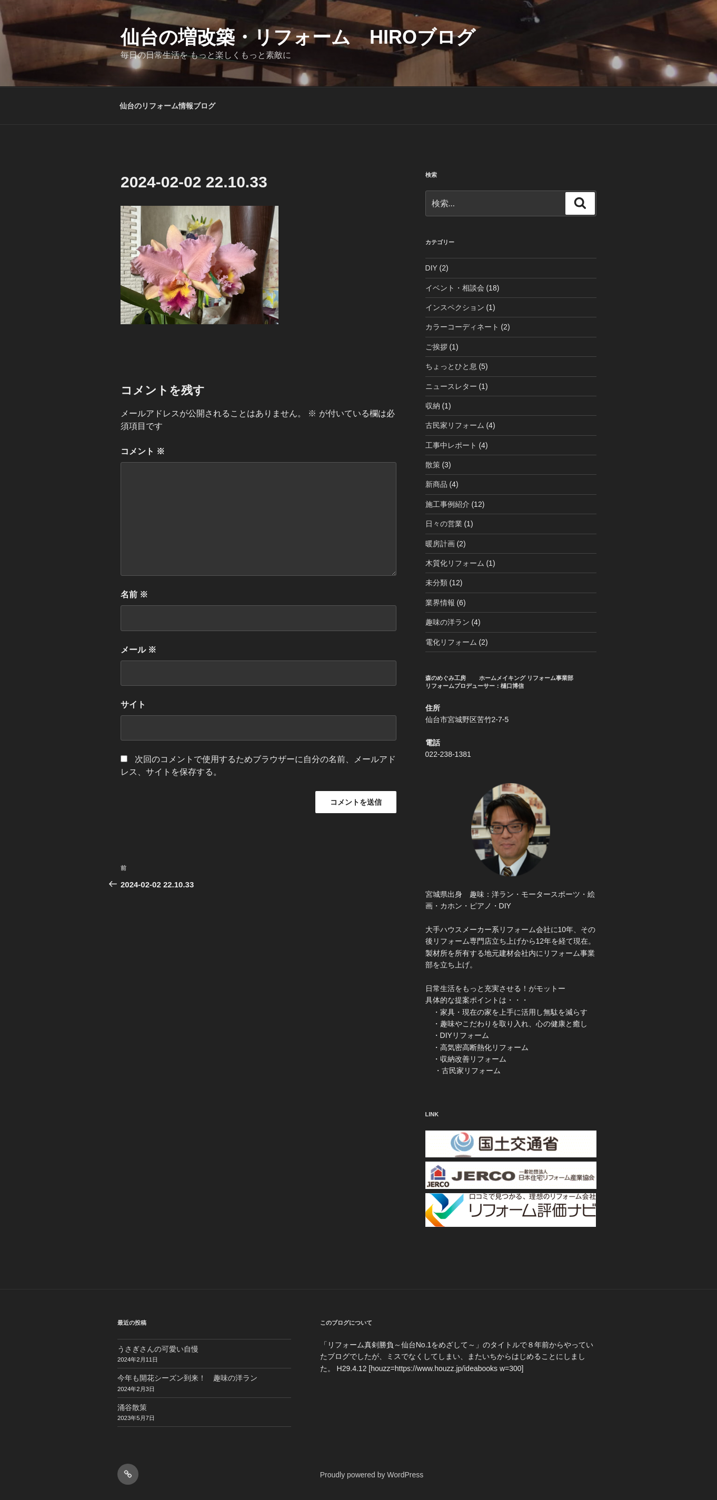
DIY (431, 268)
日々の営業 (443, 523)
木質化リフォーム (454, 563)
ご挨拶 (436, 347)
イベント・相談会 (454, 288)
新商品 (436, 484)
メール (138, 649)
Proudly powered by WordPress (372, 1475)
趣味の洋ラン (447, 622)
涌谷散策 (132, 1407)
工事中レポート (451, 445)
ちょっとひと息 (451, 366)
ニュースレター (451, 386)
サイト (133, 704)
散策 (432, 465)
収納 (432, 406)
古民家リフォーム (454, 425)
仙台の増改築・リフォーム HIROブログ (298, 37)
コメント (143, 451)
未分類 (436, 582)
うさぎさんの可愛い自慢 (157, 1349)
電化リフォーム (451, 642)
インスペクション (454, 307)
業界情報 (440, 602)
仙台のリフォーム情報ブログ (167, 106)
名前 (134, 594)
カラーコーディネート (462, 327)
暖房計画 (440, 543)
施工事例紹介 (447, 504)
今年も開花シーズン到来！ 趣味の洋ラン (187, 1378)
